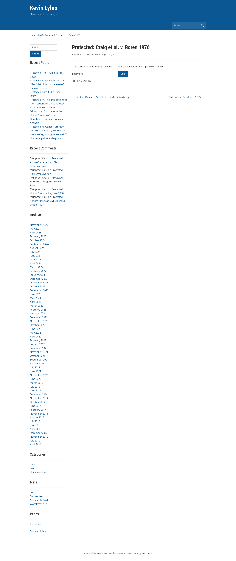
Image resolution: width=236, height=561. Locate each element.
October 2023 (37, 286)
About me (35, 524)
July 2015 (35, 386)
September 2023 (39, 290)
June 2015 (35, 390)
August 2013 (37, 417)
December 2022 (39, 317)
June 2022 (35, 329)
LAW (40, 35)
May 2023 (35, 298)
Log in (33, 492)
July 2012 (35, 440)
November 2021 (39, 352)
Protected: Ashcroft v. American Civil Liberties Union (46, 162)
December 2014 (39, 394)
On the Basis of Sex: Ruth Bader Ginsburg (100, 97)
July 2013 (35, 421)
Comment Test (38, 531)
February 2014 (38, 409)
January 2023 (37, 313)
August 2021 (37, 363)
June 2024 (35, 255)
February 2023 (38, 309)
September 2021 (39, 359)
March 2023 (36, 305)
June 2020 (35, 379)
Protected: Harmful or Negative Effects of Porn (47, 181)
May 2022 (35, 332)
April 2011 (35, 444)
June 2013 (35, 425)
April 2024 (35, 263)
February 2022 (38, 340)
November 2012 (39, 436)
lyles (32, 468)
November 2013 (39, 413)
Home (33, 35)
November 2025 (39, 225)
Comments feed (39, 500)
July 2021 (35, 367)
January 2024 (37, 275)
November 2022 (39, 321)
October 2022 (37, 325)
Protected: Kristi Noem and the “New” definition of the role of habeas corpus (47, 84)
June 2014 (35, 405)
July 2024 (35, 251)
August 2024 (37, 248)
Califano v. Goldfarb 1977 (187, 97)
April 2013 (35, 429)
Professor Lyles (82, 54)
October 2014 (37, 402)
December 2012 (39, 433)
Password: (95, 73)
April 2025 (35, 232)
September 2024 (39, 244)
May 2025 (35, 228)
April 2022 (35, 336)
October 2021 (37, 355)
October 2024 (37, 240)
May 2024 (35, 259)
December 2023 (39, 278)
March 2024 (36, 267)
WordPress (101, 553)
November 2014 (39, 398)
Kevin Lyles (43, 7)
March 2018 (36, 382)
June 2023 (35, 294)
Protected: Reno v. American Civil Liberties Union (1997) (47, 200)
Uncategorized (38, 472)
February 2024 (38, 271)
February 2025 (38, 236)
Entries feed (36, 496)
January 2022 (37, 344)
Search (202, 25)
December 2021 (39, 348)
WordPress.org (38, 504)
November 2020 (39, 375)
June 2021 (35, 371)
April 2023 (35, 301)
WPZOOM (147, 553)
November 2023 (39, 282)
